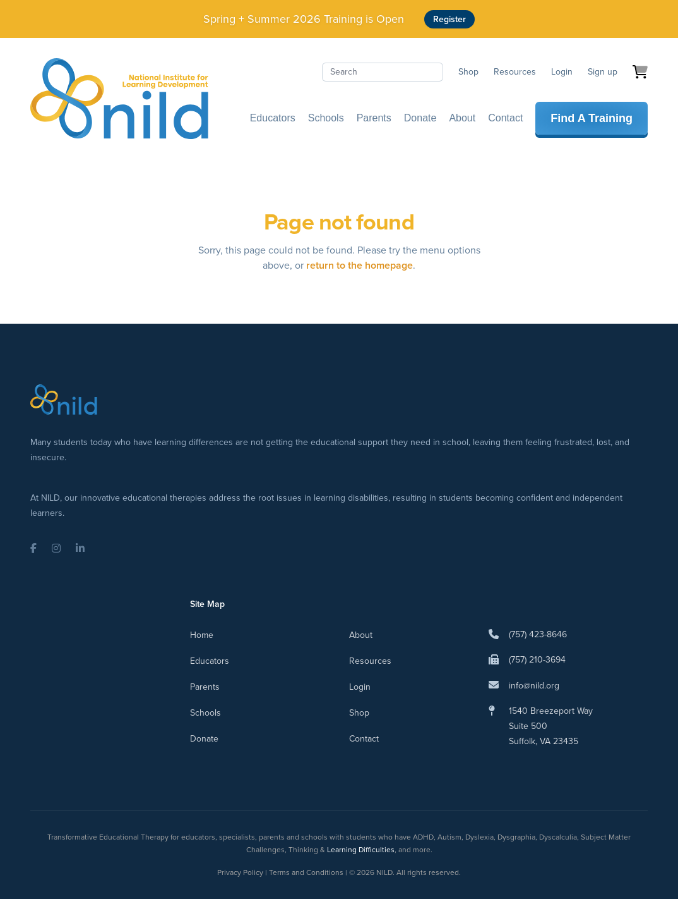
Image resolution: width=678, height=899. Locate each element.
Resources (515, 71)
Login (562, 71)
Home (201, 635)
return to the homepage (359, 265)
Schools (326, 118)
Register (449, 19)
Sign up (602, 71)
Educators (272, 118)
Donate (420, 118)
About (462, 118)
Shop (468, 71)
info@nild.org (534, 685)
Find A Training (591, 118)
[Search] (382, 72)
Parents (374, 118)
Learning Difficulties (361, 849)
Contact (505, 118)
